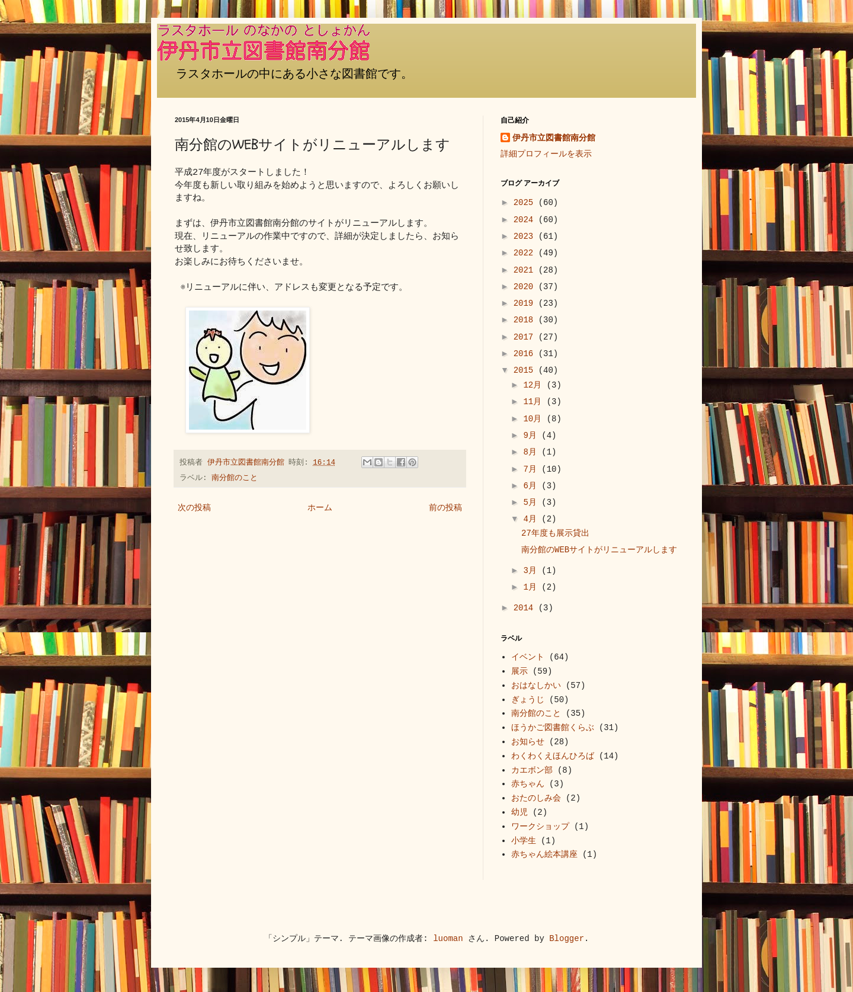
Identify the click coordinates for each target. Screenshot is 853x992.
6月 (532, 486)
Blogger (566, 938)
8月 (532, 452)
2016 (526, 354)
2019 (526, 303)
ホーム (319, 508)
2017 (526, 337)
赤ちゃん (527, 784)
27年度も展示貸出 (555, 533)
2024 (526, 220)
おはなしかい (536, 685)
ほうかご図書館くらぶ (552, 727)
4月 (532, 519)
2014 (526, 608)
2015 (526, 370)
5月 (532, 502)
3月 (532, 570)
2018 (526, 320)
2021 (526, 270)
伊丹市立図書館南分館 (553, 138)
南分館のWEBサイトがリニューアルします (599, 550)
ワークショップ (540, 826)
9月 (532, 435)
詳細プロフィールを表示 (546, 154)
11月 (534, 402)
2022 (526, 253)
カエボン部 (532, 770)
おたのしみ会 (536, 798)
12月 (534, 385)
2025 (526, 202)
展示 (519, 671)
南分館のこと (234, 478)
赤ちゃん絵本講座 (544, 854)
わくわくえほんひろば (552, 756)
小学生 (523, 841)
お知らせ (527, 742)
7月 (532, 469)
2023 (526, 236)
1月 (532, 587)
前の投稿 (445, 508)
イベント (527, 657)
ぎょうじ (527, 700)
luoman (448, 938)
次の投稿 (194, 508)
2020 (526, 287)
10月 (534, 419)
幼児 (519, 812)
